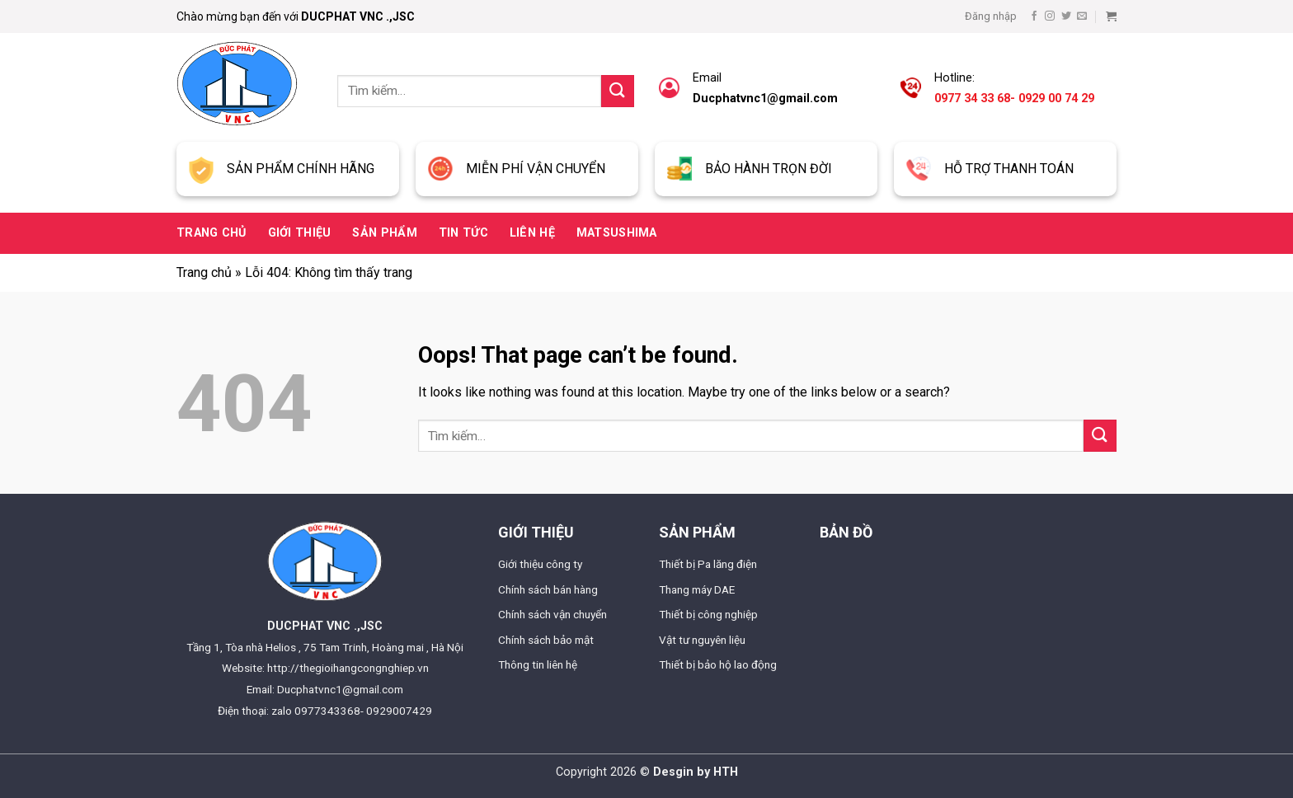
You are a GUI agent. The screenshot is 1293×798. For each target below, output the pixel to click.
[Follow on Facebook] (1034, 16)
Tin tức (463, 233)
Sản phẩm (384, 233)
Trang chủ (211, 233)
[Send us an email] (1082, 16)
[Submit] (617, 91)
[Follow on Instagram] (1050, 16)
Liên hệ (532, 233)
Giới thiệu (299, 233)
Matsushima (616, 233)
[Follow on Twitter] (1066, 16)
